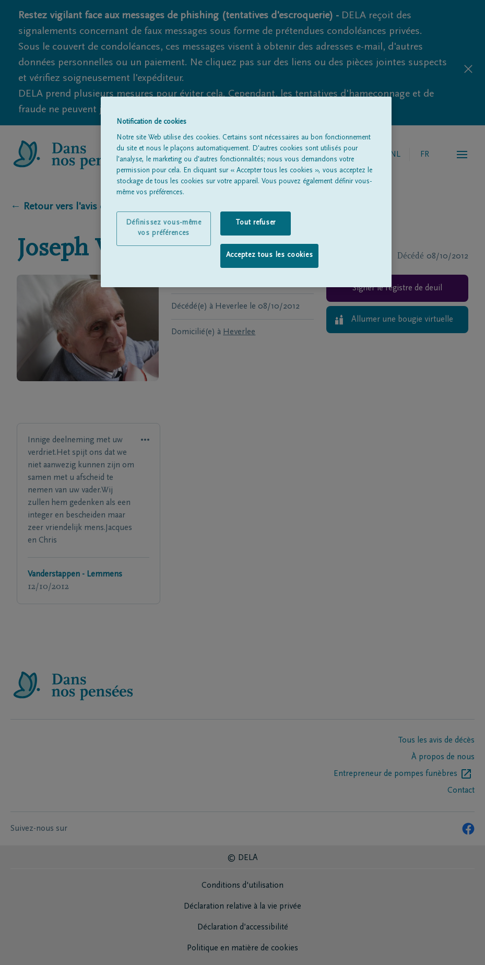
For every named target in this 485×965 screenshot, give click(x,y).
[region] (246, 192)
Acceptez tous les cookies (269, 255)
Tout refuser (255, 223)
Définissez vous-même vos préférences (164, 228)
